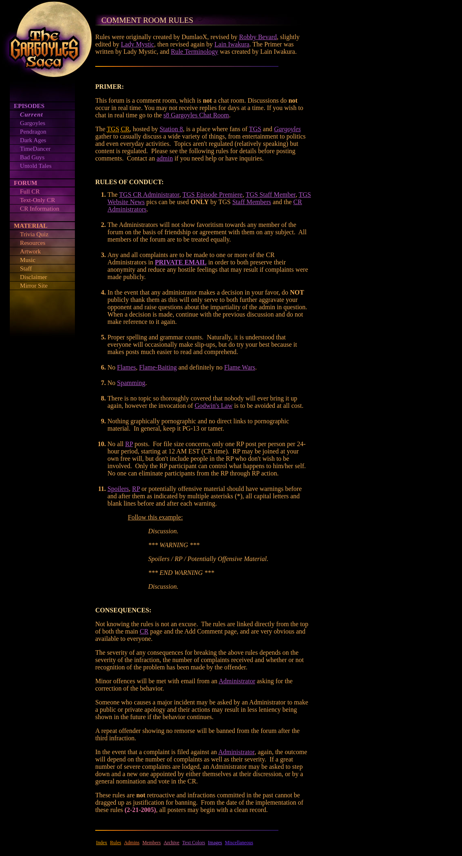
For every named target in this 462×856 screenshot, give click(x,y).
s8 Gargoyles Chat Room (196, 115)
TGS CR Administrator (149, 194)
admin (165, 158)
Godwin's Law (213, 405)
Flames (126, 367)
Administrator (237, 681)
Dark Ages (33, 139)
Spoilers (118, 488)
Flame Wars (239, 367)
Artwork (30, 251)
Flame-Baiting (158, 367)
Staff (26, 268)
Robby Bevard (258, 36)
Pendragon (33, 131)
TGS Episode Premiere (212, 194)
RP (129, 443)
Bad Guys (32, 157)
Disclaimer (33, 276)
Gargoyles (32, 122)
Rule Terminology (194, 51)
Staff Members (251, 201)
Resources (32, 242)
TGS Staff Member (270, 194)
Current (31, 114)
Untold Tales (36, 165)
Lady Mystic (137, 44)
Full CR (30, 191)
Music (27, 259)
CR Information (39, 208)
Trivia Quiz (34, 234)
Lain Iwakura (232, 44)
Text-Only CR (37, 199)
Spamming (131, 382)
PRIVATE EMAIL (180, 262)
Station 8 (171, 128)
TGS (255, 128)
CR (144, 631)
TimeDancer (35, 148)
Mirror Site (34, 285)
